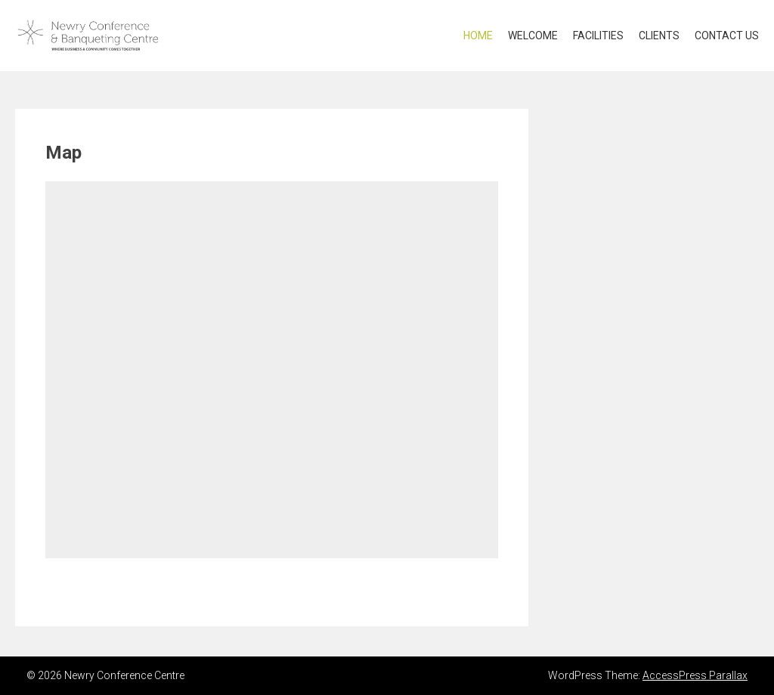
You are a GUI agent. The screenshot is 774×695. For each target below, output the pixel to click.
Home (478, 35)
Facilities (598, 35)
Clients (659, 35)
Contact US (727, 35)
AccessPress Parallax (695, 675)
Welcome (533, 35)
